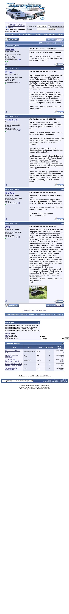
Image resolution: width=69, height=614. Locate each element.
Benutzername (31, 26)
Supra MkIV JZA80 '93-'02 (16, 26)
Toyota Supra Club (60, 380)
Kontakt (49, 380)
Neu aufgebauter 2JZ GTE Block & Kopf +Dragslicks (13, 364)
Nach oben (63, 381)
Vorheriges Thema (28, 310)
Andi (7, 226)
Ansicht (59, 43)
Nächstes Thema (40, 310)
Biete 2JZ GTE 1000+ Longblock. (12, 355)
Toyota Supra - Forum (15, 24)
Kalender (38, 34)
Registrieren (10, 34)
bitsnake (10, 49)
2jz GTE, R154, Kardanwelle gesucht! (12, 360)
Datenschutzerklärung (51, 381)
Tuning (11, 27)
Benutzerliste (27, 34)
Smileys (7, 335)
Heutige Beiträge (49, 34)
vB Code (8, 333)
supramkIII (11, 119)
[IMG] (7, 336)
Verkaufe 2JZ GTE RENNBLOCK (11, 368)
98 (19, 59)
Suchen (60, 34)
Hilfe (18, 34)
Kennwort (30, 29)
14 (19, 130)
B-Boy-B (9, 72)
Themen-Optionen (46, 43)
